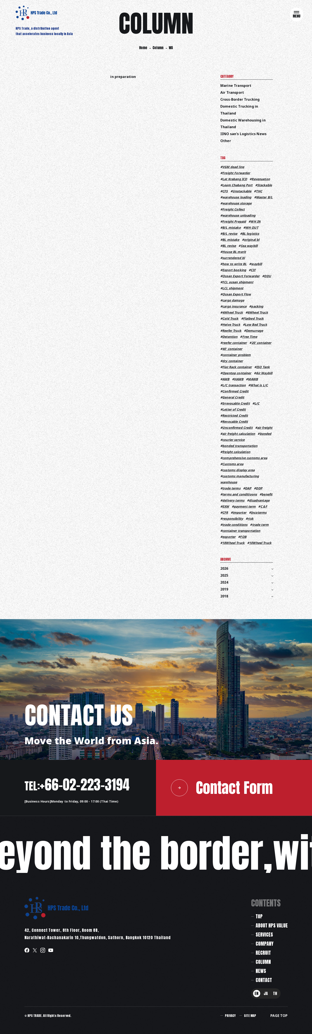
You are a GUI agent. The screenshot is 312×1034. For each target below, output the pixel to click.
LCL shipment (232, 288)
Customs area (232, 464)
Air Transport (232, 92)
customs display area (238, 470)
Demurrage (254, 330)
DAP (248, 488)
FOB (243, 537)
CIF (253, 270)
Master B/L (264, 197)
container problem (236, 355)
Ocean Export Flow (236, 294)
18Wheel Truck (233, 543)
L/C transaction (234, 385)
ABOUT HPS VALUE (272, 925)
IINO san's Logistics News (243, 133)
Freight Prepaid (234, 221)
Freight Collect (233, 209)
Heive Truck (231, 324)
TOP (259, 916)
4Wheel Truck (232, 312)
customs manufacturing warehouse (239, 479)
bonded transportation (239, 446)
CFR (225, 512)
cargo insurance (234, 306)
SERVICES (264, 934)
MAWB (253, 379)
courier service (233, 440)
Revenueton (261, 179)
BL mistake (230, 240)
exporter (229, 537)
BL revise (229, 246)
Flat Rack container (237, 367)
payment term (245, 506)
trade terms (231, 488)
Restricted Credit (235, 415)
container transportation (241, 531)
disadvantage (259, 500)
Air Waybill (264, 373)
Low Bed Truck (256, 324)
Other (225, 140)
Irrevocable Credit (236, 403)
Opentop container (236, 373)
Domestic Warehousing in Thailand (243, 123)
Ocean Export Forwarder (241, 276)
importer (239, 512)
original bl (252, 240)
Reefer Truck (231, 330)
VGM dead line (233, 167)
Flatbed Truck (253, 318)
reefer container (234, 343)
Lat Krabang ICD (234, 179)
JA (266, 993)
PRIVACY (230, 1015)
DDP (259, 488)
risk (251, 518)
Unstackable (242, 191)
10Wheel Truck (260, 543)
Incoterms (258, 512)
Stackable (264, 185)
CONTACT (264, 980)
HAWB (239, 379)
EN (256, 993)
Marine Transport (236, 85)
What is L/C (259, 385)
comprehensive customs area (244, 458)
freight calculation (236, 452)
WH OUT (251, 227)
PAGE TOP (279, 1015)
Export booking (234, 270)
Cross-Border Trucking (240, 99)
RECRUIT (263, 952)
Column (158, 47)
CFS (225, 191)
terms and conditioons (239, 494)
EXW (225, 506)
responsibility (232, 518)
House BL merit (234, 252)
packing (257, 306)
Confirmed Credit (235, 391)
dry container (232, 361)
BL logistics (250, 233)
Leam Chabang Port (237, 185)
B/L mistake (231, 227)
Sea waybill (249, 246)
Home (143, 47)
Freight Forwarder (236, 173)
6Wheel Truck (257, 312)
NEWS (261, 970)
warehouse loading (236, 197)
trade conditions (234, 525)
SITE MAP (250, 1015)
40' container (232, 349)
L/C (256, 403)
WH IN (255, 221)
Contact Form (222, 788)
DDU (267, 276)
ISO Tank (263, 367)
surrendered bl (233, 258)
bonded (265, 434)
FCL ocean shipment (237, 282)
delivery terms (233, 500)
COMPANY (264, 943)
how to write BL (234, 264)
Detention (229, 337)
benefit (267, 494)
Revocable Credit (235, 421)
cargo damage (233, 300)
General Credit (233, 397)
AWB (225, 379)
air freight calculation (238, 434)
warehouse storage (237, 203)
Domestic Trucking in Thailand (239, 110)
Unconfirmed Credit (237, 428)
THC (259, 191)
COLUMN (263, 961)
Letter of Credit (234, 409)
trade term (260, 525)
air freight (265, 428)
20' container (261, 343)
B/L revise (229, 233)
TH (275, 993)
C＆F (263, 506)
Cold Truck (230, 318)
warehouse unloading (238, 215)
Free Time (249, 337)
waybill (256, 264)
